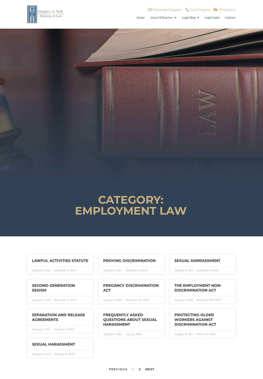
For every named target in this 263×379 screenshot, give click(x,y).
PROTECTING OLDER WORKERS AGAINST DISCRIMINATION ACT (195, 320)
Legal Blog (190, 17)
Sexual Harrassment (197, 260)
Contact (230, 17)
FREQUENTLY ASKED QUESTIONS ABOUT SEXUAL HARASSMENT (130, 320)
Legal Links (212, 17)
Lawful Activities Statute (60, 260)
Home (141, 17)
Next (149, 369)
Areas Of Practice (163, 17)
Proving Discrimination (129, 260)
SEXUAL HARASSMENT (53, 344)
